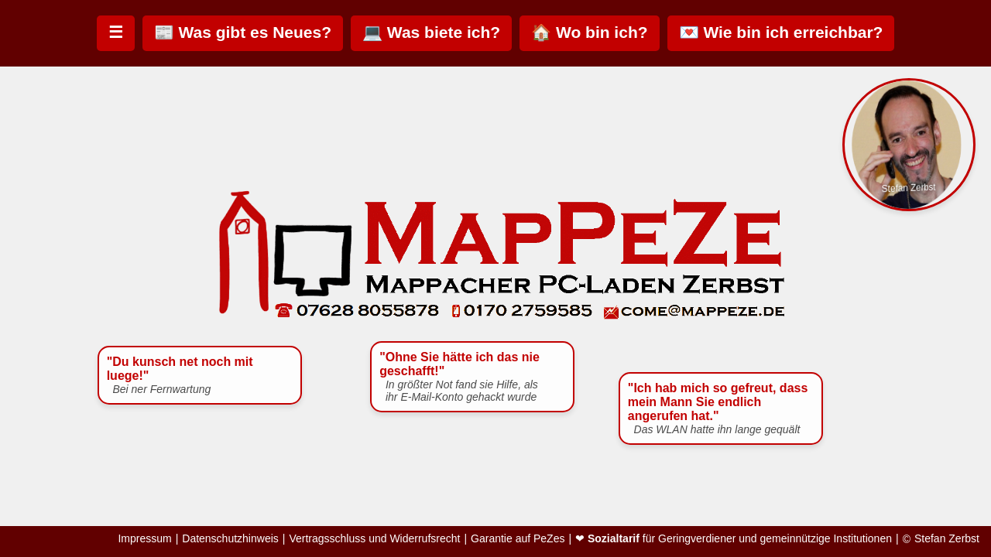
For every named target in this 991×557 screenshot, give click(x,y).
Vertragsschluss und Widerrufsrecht (374, 539)
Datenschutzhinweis (230, 539)
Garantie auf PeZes (517, 539)
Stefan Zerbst (946, 539)
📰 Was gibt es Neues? (242, 32)
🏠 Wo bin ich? (589, 32)
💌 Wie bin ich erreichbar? (781, 32)
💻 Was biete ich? (431, 32)
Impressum (144, 539)
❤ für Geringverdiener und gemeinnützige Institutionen (733, 539)
